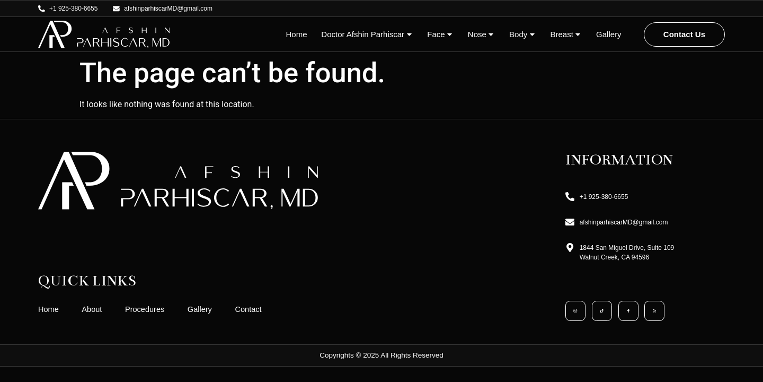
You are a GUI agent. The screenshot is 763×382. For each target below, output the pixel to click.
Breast (566, 34)
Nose (481, 34)
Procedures (148, 309)
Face (440, 34)
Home (296, 34)
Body (522, 34)
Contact (255, 309)
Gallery (609, 34)
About (93, 309)
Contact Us (684, 34)
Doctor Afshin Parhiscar (367, 34)
